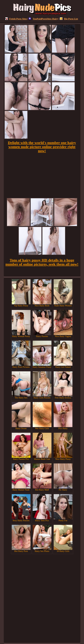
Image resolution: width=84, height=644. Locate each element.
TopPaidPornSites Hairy (43, 18)
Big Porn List (69, 18)
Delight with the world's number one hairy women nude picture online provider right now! (42, 147)
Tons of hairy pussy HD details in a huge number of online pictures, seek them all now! (41, 262)
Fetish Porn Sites (16, 18)
